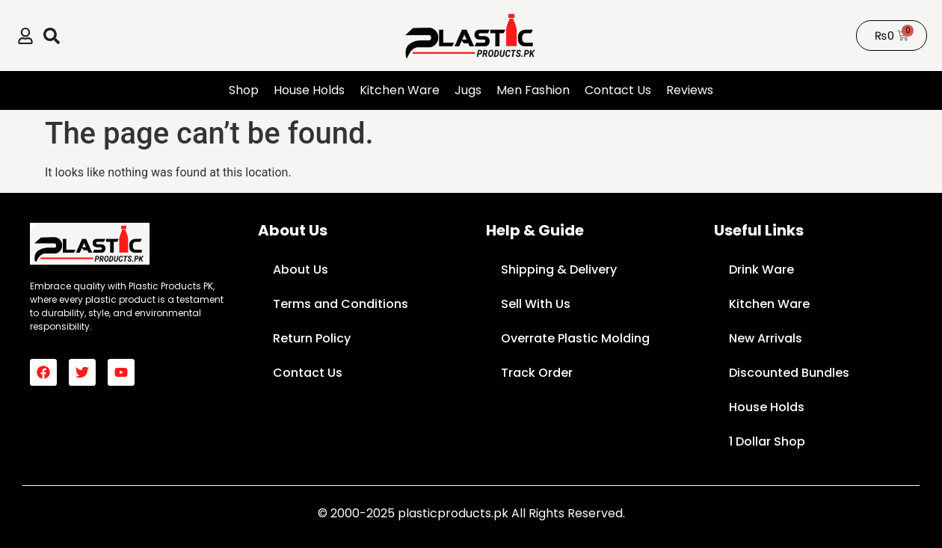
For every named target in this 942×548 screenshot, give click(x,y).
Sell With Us (535, 304)
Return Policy (312, 338)
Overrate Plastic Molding (575, 338)
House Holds (309, 90)
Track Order (537, 372)
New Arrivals (765, 338)
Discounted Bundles (789, 372)
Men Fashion (533, 90)
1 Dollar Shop (767, 441)
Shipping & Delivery (559, 269)
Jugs (468, 90)
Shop (244, 90)
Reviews (689, 90)
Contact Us (618, 90)
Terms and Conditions (340, 304)
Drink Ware (761, 269)
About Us (300, 269)
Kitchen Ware (400, 90)
